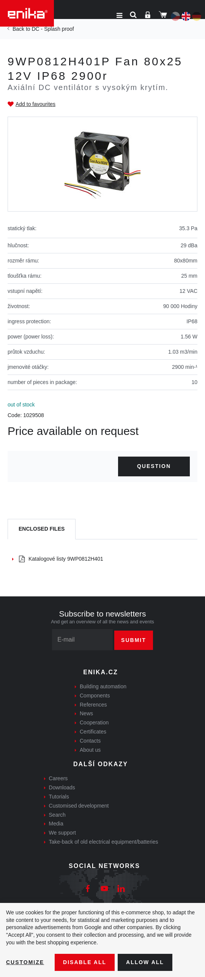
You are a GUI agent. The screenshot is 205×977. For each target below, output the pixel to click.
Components (95, 695)
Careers (58, 778)
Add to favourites (35, 104)
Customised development (79, 806)
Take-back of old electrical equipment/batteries (103, 842)
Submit (133, 640)
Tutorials (59, 797)
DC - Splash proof (53, 29)
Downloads (62, 787)
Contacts (90, 741)
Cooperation (94, 722)
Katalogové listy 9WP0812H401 (61, 559)
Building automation (103, 686)
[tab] (42, 529)
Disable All (84, 962)
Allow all (145, 962)
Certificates (93, 732)
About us (90, 750)
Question (154, 466)
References (93, 705)
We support (62, 833)
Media (56, 823)
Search (57, 815)
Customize (25, 962)
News (86, 713)
